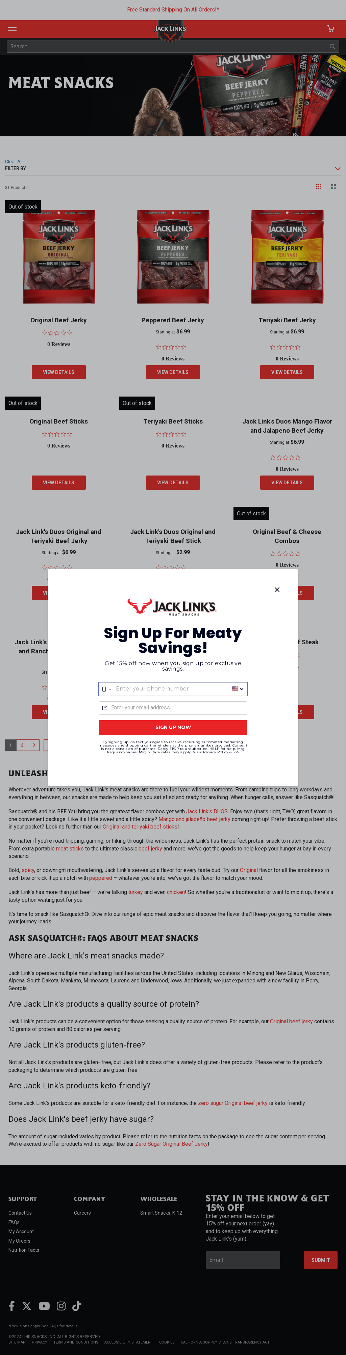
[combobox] (173, 689)
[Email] (173, 708)
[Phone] (173, 689)
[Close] (277, 589)
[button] (237, 689)
